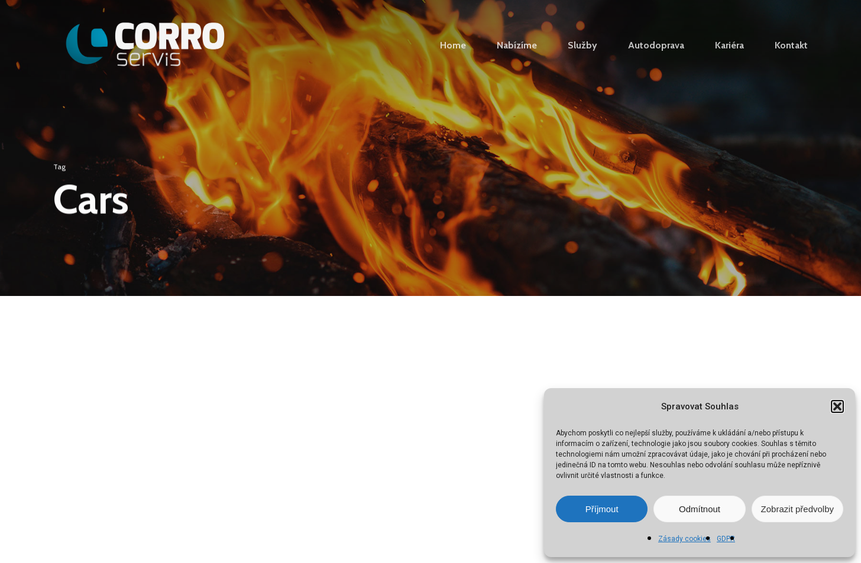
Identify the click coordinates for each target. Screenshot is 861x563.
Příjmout (602, 509)
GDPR (726, 539)
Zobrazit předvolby (797, 509)
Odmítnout (699, 509)
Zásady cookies (684, 539)
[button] (837, 406)
